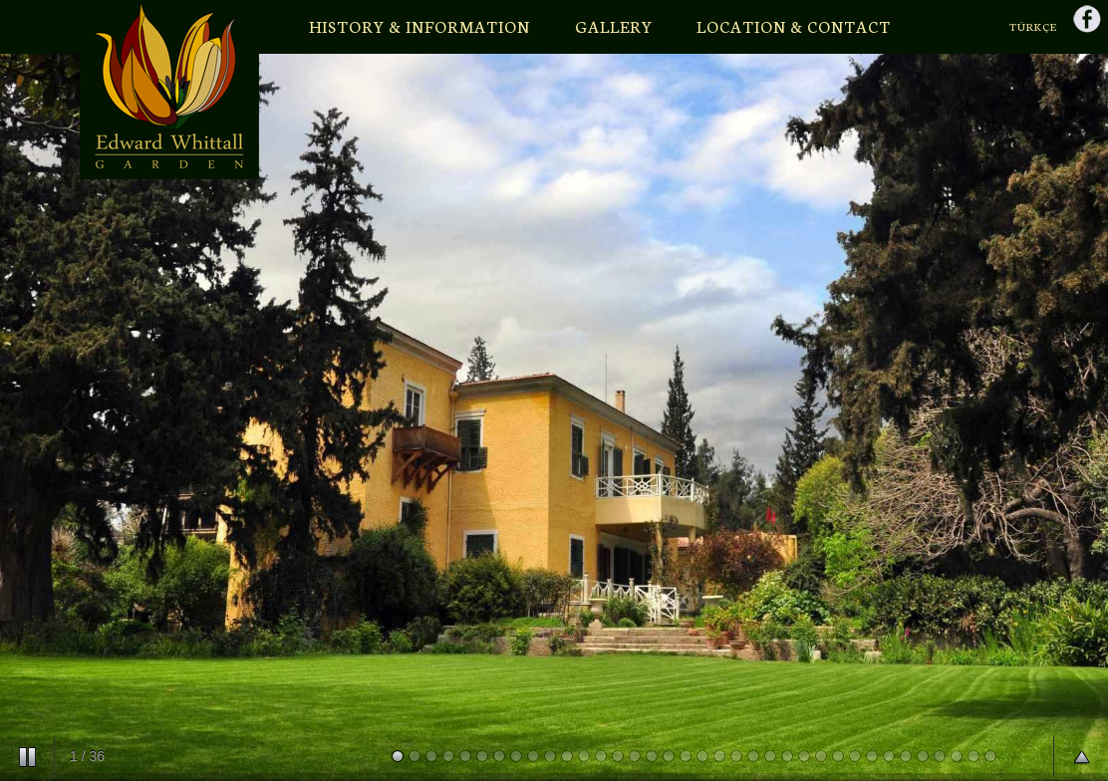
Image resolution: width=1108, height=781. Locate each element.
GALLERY (614, 25)
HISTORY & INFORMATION (419, 25)
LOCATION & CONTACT (793, 25)
